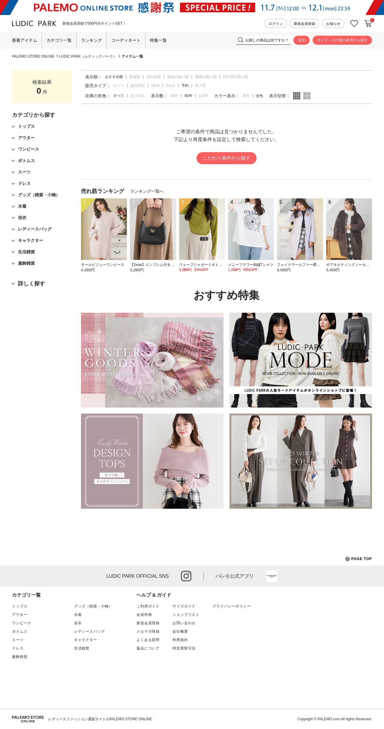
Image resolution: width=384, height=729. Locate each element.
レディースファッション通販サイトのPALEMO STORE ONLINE (100, 719)
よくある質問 (148, 640)
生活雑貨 (81, 648)
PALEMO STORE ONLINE (33, 56)
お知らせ (333, 24)
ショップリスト (186, 615)
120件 (203, 96)
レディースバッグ (89, 631)
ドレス (18, 648)
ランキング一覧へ (147, 191)
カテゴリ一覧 (59, 40)
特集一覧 (158, 40)
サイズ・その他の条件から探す (342, 40)
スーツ (18, 640)
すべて (118, 85)
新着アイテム (24, 40)
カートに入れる (368, 23)
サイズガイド (184, 606)
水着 (78, 615)
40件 (174, 96)
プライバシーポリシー (231, 606)
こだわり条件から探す (226, 158)
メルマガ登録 (148, 631)
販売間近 (137, 85)
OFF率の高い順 (235, 77)
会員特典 (144, 615)
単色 (246, 96)
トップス (19, 606)
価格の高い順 (206, 77)
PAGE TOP (358, 559)
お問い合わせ (184, 623)
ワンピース (21, 623)
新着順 (134, 77)
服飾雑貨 (19, 657)
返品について (148, 648)
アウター (19, 615)
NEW (155, 85)
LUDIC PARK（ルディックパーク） (88, 56)
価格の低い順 (178, 77)
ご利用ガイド (148, 606)
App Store (272, 576)
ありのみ (137, 96)
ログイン (275, 24)
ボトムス (19, 631)
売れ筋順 (153, 77)
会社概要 (180, 631)
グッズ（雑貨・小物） (93, 606)
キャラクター (85, 640)
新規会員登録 (304, 24)
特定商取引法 (184, 648)
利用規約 (180, 640)
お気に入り (354, 23)
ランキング (91, 40)
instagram (186, 576)
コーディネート (126, 40)
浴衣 (78, 623)
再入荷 (200, 85)
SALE (170, 85)
